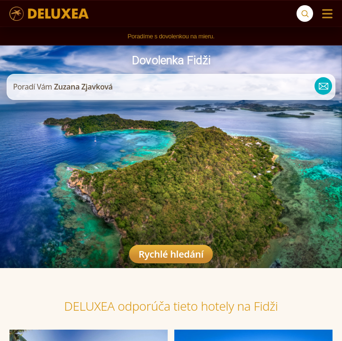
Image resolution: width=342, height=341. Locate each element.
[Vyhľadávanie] (305, 13)
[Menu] (325, 13)
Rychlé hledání (170, 254)
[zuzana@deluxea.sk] (320, 87)
